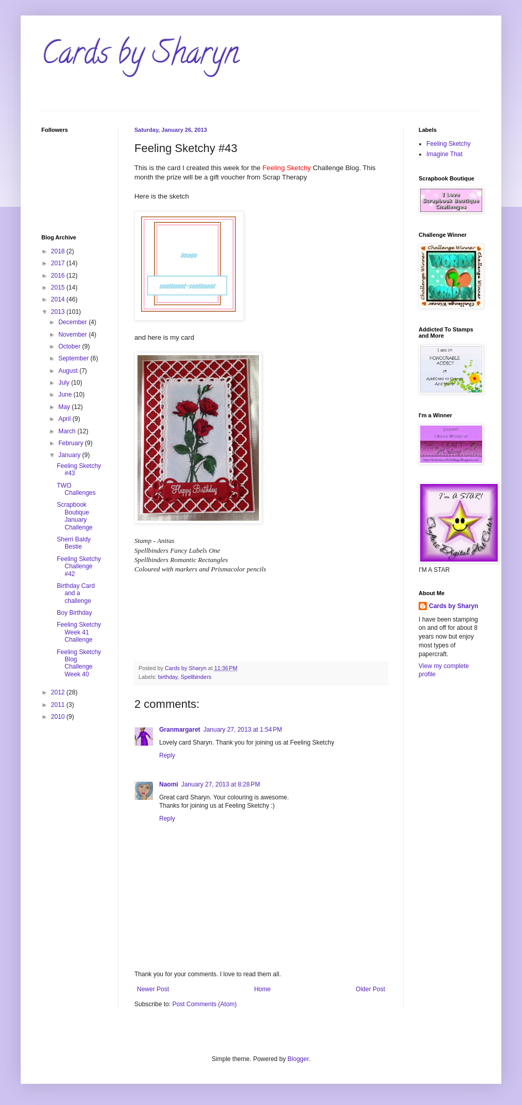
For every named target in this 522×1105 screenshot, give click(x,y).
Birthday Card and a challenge (76, 593)
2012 (59, 692)
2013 (59, 311)
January (70, 455)
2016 (59, 275)
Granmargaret (179, 729)
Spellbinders (195, 677)
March (68, 431)
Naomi (168, 784)
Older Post (370, 989)
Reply (167, 755)
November (73, 334)
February (71, 443)
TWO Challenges (76, 489)
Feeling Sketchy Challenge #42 (79, 566)
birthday (168, 677)
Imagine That (444, 154)
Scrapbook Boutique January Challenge (75, 516)
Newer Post (153, 989)
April (65, 418)
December (73, 322)
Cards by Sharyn (140, 56)
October (70, 346)
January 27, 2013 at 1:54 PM (242, 729)
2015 (59, 287)
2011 (59, 704)
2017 (59, 263)
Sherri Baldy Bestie (73, 543)
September (74, 358)
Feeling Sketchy (448, 143)
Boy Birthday (74, 612)
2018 (59, 251)
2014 (59, 299)
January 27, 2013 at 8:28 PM (220, 784)
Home (262, 989)
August (69, 370)
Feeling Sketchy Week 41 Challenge (79, 632)
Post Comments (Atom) (204, 1004)
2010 (59, 716)
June (65, 394)
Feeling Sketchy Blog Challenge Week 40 (79, 663)
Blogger (298, 1059)
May (65, 407)
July (64, 382)
